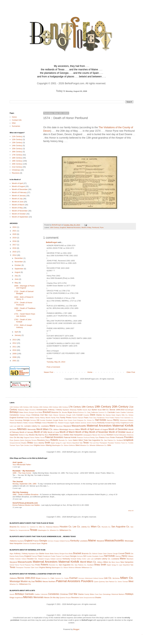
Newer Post (48, 372)
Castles (123, 412)
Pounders (128, 437)
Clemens (62, 415)
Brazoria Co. (56, 412)
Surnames (16, 126)
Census (22, 415)
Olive (11, 437)
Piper (97, 437)
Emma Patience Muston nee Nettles (26, 505)
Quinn (22, 440)
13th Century (17, 142)
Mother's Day (23, 435)
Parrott (42, 437)
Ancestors (32, 410)
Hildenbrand (123, 420)
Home (90, 372)
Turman (12, 445)
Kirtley (118, 423)
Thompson (103, 443)
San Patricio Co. (110, 440)
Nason (61, 435)
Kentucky (100, 423)
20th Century (17, 164)
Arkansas (73, 410)
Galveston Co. (128, 417)
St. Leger (63, 443)
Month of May (86, 227)
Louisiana (45, 426)
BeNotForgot (51, 242)
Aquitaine (66, 410)
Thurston (111, 443)
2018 (14, 241)
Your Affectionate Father (22, 465)
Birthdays (14, 412)
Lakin (11, 426)
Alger (27, 410)
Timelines (117, 443)
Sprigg (57, 443)
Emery (131, 415)
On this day (18, 437)
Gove (65, 420)
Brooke (64, 412)
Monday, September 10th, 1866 (25, 484)
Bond (36, 412)
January (18, 335)
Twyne (18, 445)
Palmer (32, 437)
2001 (14, 361)
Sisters (36, 443)
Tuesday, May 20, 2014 (56, 362)
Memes (22, 429)
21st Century (17, 167)
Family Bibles (29, 417)
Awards (85, 410)
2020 (14, 234)
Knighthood (125, 423)
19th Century (17, 161)
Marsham (59, 426)
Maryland (67, 426)
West (78, 445)
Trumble (130, 443)
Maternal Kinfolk (122, 425)
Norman (103, 435)
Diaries (99, 415)
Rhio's (47, 440)
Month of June (17, 202)
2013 (14, 340)
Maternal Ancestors (74, 227)
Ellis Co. (125, 415)
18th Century (17, 158)
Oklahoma (130, 435)
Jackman (83, 423)
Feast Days (92, 417)
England (63, 227)
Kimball (107, 423)
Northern (110, 435)
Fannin (74, 417)
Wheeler (93, 445)
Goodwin (49, 420)
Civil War (44, 415)
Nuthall (116, 435)
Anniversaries (41, 410)
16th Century (54, 227)
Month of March (18, 205)
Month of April (17, 183)
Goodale (42, 420)
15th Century (17, 149)
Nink (99, 435)
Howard (60, 423)
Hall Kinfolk (100, 420)
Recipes (34, 440)
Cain (88, 412)
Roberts (54, 440)
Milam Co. (48, 429)
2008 (14, 357)
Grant (75, 420)
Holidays (38, 423)
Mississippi (63, 429)
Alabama (21, 410)
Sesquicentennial (15, 443)
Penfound (95, 227)
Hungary (66, 423)
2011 (14, 347)
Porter (112, 437)
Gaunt (12, 420)
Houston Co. (52, 423)
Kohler (131, 423)
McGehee (13, 429)
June (17, 279)
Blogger (76, 629)
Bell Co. (106, 410)
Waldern (43, 445)
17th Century (17, 155)
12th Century (17, 139)
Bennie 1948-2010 (117, 410)
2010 (14, 350)
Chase (28, 415)
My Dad (38, 435)
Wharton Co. (84, 445)
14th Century (17, 145)
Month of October (19, 214)
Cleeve (55, 415)
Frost (122, 417)
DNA (14, 123)
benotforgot (129, 410)
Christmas (16, 170)
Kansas (94, 423)
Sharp (30, 442)
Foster (111, 417)
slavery (41, 443)
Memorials (31, 429)
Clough (68, 415)
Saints (70, 440)
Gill (38, 420)
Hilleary (130, 420)
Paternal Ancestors (54, 437)
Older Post (131, 372)
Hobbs (25, 423)
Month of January (19, 196)
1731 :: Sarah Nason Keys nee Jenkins (24, 315)
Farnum (80, 417)
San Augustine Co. (96, 440)
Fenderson (101, 417)
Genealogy (18, 420)
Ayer (89, 410)
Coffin (74, 415)
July (16, 276)
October (18, 265)
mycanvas (54, 434)
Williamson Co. (101, 445)
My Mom (45, 435)
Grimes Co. (90, 420)
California (94, 412)
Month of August (18, 186)
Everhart (20, 418)
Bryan (70, 412)
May (16, 283)
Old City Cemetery (20, 492)
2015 (14, 252)
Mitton (77, 429)
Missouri (72, 429)
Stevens (69, 443)
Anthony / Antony (55, 410)
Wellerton (72, 445)
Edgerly (118, 415)
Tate (81, 443)
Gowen (70, 420)
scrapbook (128, 440)
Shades (24, 443)
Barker (94, 410)
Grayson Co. (81, 420)
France (117, 417)
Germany (33, 420)
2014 (14, 255)
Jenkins (89, 423)
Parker (37, 437)
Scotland (119, 440)
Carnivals (111, 412)
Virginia (37, 445)
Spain (53, 443)
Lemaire (27, 426)
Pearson (80, 437)
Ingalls (72, 423)
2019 (14, 238)
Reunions (15, 173)
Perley (92, 437)
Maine (52, 426)
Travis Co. (124, 443)
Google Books (58, 420)
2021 (14, 231)
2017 (14, 245)
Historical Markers (16, 423)
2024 (14, 227)
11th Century (17, 136)
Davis (92, 415)
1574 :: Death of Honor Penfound (23, 304)
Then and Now (94, 443)
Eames (108, 415)
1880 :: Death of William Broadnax (26, 495)
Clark (50, 415)
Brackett (47, 412)
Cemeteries (14, 415)
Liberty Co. (35, 426)
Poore (107, 437)
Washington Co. (57, 445)
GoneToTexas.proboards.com (25, 503)
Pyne (102, 227)
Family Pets (55, 417)
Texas (86, 442)
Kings (113, 423)
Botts (40, 412)
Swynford (75, 443)
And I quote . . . (19, 462)
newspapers (87, 435)
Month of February (19, 192)
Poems (102, 437)
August (18, 272)
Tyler (22, 445)
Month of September (20, 217)
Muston (32, 435)
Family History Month (42, 417)
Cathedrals (129, 412)
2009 (14, 354)
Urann (31, 445)
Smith (47, 442)
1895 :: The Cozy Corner (22, 473)
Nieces (94, 435)
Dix (104, 415)
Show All (130, 510)
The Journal (18, 481)
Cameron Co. (102, 412)
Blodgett (31, 412)
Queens (17, 440)
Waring (49, 445)
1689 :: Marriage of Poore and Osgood (24, 287)
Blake (21, 412)
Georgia (26, 420)
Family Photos (65, 418)
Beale (100, 410)
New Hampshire (76, 435)
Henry (116, 420)
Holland (44, 423)
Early (113, 415)
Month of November (20, 211)
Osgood (26, 437)
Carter (118, 412)
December (19, 258)
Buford (75, 412)
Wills (109, 445)
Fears (86, 418)
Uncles (26, 445)
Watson (66, 445)
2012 (14, 343)
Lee (15, 426)
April (17, 332)
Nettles (66, 435)
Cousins (86, 415)
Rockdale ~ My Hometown (24, 471)
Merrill (39, 429)
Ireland (77, 423)
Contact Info (17, 120)
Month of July (17, 199)
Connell (79, 415)
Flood (107, 417)
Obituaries (122, 435)
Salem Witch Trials (80, 440)
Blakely (26, 412)
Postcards (120, 437)
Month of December (20, 189)
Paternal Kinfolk (70, 437)
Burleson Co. (82, 412)
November (19, 262)
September (19, 269)
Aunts (79, 410)
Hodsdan (31, 423)
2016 (14, 248)
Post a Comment (53, 367)
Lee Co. (20, 426)
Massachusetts (79, 426)
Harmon (109, 420)
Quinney (28, 440)
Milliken (56, 429)
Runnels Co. (63, 440)
